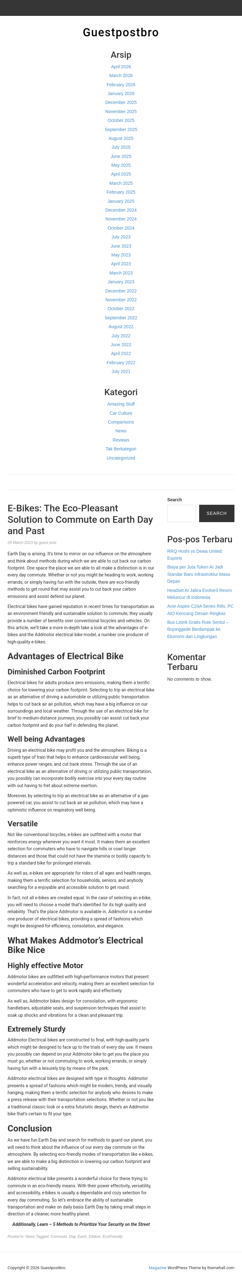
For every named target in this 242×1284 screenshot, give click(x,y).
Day (72, 1236)
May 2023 (120, 254)
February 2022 (121, 362)
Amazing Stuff (121, 404)
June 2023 (121, 246)
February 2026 (121, 84)
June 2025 (121, 156)
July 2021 (121, 371)
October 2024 (121, 228)
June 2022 (121, 344)
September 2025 (121, 129)
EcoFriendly (113, 1236)
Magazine (157, 1267)
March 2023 (121, 272)
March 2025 (121, 183)
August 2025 (121, 138)
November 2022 (121, 299)
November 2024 (121, 218)
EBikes (95, 1236)
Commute (58, 1236)
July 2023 (121, 236)
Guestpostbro (121, 32)
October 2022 (121, 308)
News (120, 430)
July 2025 (121, 147)
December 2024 (121, 210)
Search (174, 499)
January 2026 (121, 93)
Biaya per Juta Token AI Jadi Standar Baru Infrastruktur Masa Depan (198, 574)
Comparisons (121, 422)
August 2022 (121, 326)
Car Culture (121, 413)
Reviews (121, 440)
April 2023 (121, 263)
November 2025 (121, 111)
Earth (82, 1236)
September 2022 (121, 317)
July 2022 (121, 335)
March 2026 (121, 75)
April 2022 (121, 353)
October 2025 (121, 120)
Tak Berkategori (121, 448)
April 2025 (121, 174)
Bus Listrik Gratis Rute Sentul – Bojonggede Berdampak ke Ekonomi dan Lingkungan (198, 629)
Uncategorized (121, 458)
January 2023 (121, 281)
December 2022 (121, 290)
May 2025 (120, 165)
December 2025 (121, 102)
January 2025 (121, 201)
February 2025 (121, 192)
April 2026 (121, 66)
